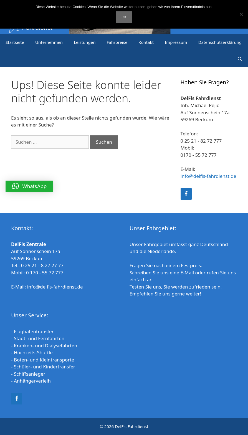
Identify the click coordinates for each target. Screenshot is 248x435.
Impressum (176, 42)
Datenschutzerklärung (220, 42)
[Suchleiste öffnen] (240, 58)
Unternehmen (49, 42)
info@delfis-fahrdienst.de (208, 176)
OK (124, 16)
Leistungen (84, 42)
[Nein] (241, 14)
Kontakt (146, 42)
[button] (29, 186)
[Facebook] (186, 194)
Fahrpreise (117, 42)
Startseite (15, 42)
